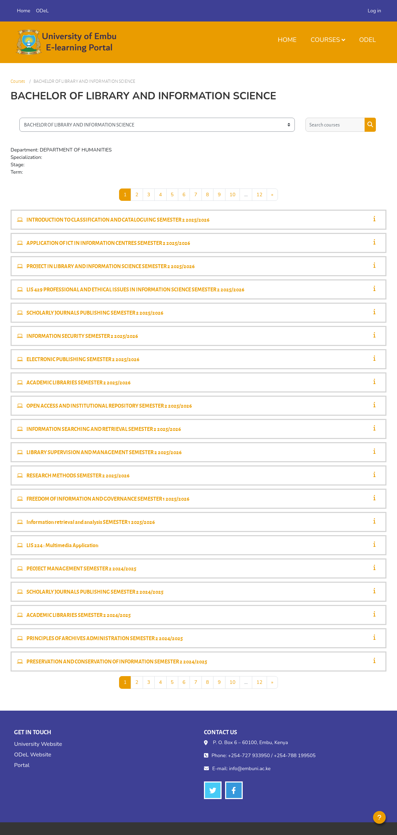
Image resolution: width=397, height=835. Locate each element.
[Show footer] (379, 817)
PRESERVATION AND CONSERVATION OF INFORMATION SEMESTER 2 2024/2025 (116, 661)
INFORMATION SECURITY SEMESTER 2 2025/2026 (82, 336)
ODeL (367, 40)
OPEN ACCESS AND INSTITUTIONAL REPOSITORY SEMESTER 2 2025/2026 (109, 405)
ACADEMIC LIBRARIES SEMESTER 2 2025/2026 (78, 382)
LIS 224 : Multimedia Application (62, 545)
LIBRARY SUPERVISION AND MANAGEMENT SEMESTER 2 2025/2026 (104, 452)
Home (287, 40)
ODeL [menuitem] (42, 10)
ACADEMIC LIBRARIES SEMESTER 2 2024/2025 (78, 615)
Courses (325, 40)
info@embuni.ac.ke (250, 768)
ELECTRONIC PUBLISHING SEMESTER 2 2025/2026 (82, 359)
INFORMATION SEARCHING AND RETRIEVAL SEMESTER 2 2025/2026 (103, 429)
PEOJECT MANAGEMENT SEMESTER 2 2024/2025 (81, 568)
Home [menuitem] (23, 10)
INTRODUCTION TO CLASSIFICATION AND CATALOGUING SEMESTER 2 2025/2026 (118, 219)
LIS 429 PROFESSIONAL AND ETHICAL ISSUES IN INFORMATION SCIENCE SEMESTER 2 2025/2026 (135, 289)
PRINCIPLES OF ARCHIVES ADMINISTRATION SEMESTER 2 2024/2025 (104, 638)
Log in (374, 10)
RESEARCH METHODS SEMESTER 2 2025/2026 (78, 475)
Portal (22, 765)
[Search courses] (335, 125)
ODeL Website (32, 755)
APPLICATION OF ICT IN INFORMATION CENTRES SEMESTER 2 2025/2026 (108, 243)
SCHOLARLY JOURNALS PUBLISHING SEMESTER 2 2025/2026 (94, 312)
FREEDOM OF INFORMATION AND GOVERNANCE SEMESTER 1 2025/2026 (108, 498)
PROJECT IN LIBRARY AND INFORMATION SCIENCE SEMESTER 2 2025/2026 (110, 266)
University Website (38, 744)
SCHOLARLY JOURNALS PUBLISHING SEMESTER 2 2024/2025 (94, 591)
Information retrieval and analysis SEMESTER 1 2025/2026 (90, 522)
